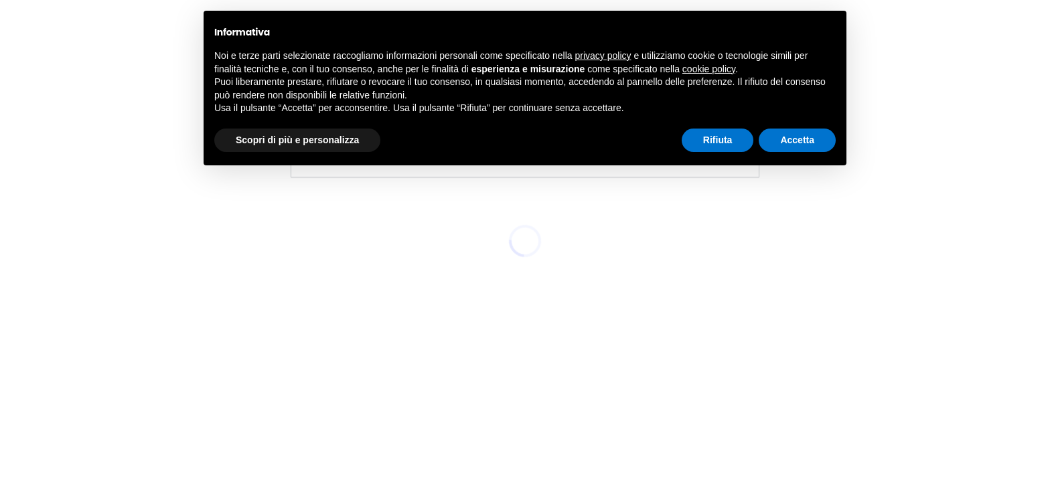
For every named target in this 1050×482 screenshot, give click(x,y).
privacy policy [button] (603, 55)
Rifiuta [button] (718, 140)
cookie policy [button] (708, 69)
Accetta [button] (797, 140)
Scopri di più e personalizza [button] (297, 140)
